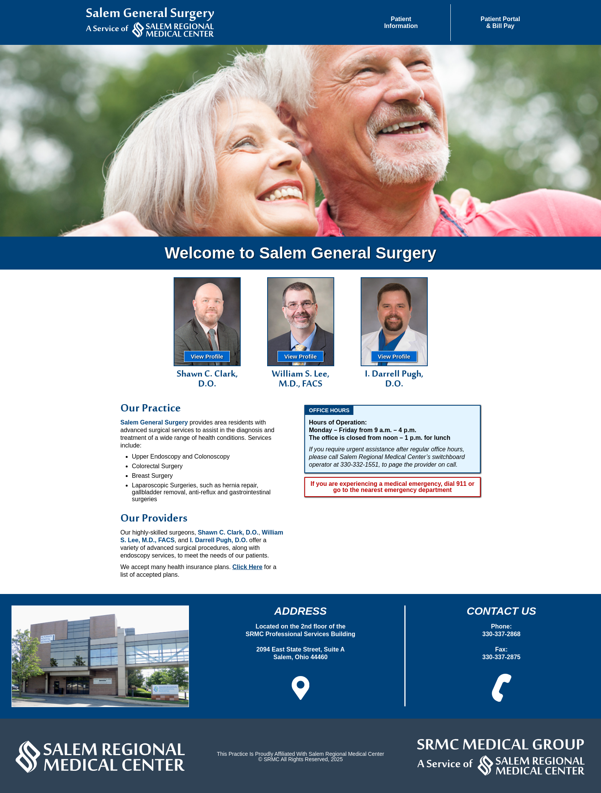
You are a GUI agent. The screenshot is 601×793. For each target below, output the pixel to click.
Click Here (247, 567)
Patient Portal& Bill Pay (500, 22)
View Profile (207, 356)
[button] (400, 22)
